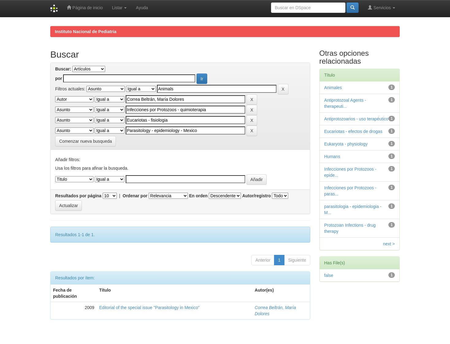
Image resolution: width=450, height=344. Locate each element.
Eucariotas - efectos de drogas (353, 131)
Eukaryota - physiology (346, 144)
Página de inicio (85, 7)
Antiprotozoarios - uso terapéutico (356, 118)
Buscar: (63, 68)
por (58, 78)
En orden (198, 195)
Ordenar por (135, 195)
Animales (333, 87)
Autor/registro (256, 195)
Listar (119, 7)
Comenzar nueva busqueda (85, 141)
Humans (332, 156)
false (329, 275)
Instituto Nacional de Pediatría (85, 31)
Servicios (381, 7)
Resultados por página (78, 195)
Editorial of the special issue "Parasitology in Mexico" (149, 307)
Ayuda (142, 7)
